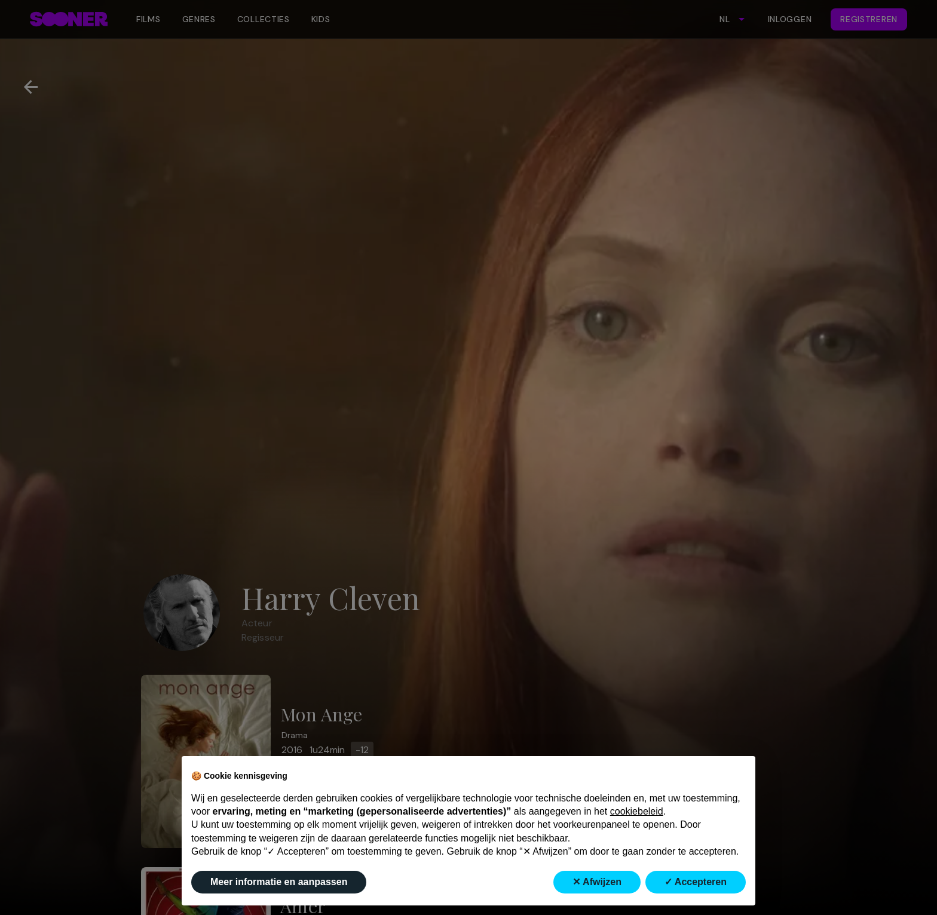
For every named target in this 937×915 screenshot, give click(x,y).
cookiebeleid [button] (636, 811)
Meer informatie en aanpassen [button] (278, 882)
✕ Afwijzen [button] (596, 882)
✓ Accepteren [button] (696, 882)
